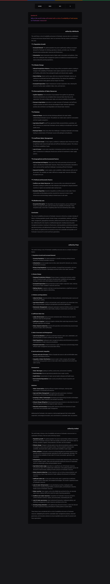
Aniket (76, 428)
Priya (77, 245)
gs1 (60, 6)
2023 (50, 6)
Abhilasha (75, 31)
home (40, 6)
